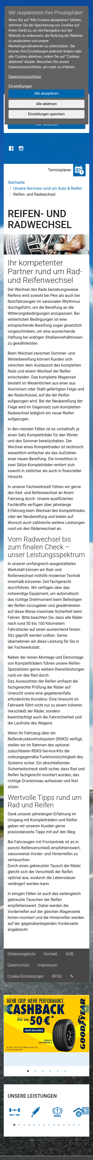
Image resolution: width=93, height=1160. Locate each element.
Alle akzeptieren (46, 93)
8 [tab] (49, 1124)
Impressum (48, 965)
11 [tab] (64, 1124)
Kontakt (50, 954)
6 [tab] (65, 1071)
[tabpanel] (46, 1030)
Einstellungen (20, 86)
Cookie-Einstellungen (25, 976)
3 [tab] (42, 1071)
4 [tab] (50, 1071)
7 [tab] (44, 1124)
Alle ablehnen (46, 104)
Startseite (16, 182)
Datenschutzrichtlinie (25, 77)
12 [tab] (68, 1124)
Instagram (21, 148)
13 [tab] (73, 1124)
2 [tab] (35, 1071)
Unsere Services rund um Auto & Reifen (47, 188)
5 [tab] (57, 1071)
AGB (69, 954)
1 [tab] (28, 1071)
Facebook (11, 148)
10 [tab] (59, 1124)
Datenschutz (18, 965)
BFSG (57, 976)
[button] (7, 1035)
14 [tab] (78, 1124)
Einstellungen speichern (46, 114)
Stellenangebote (21, 954)
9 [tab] (54, 1124)
